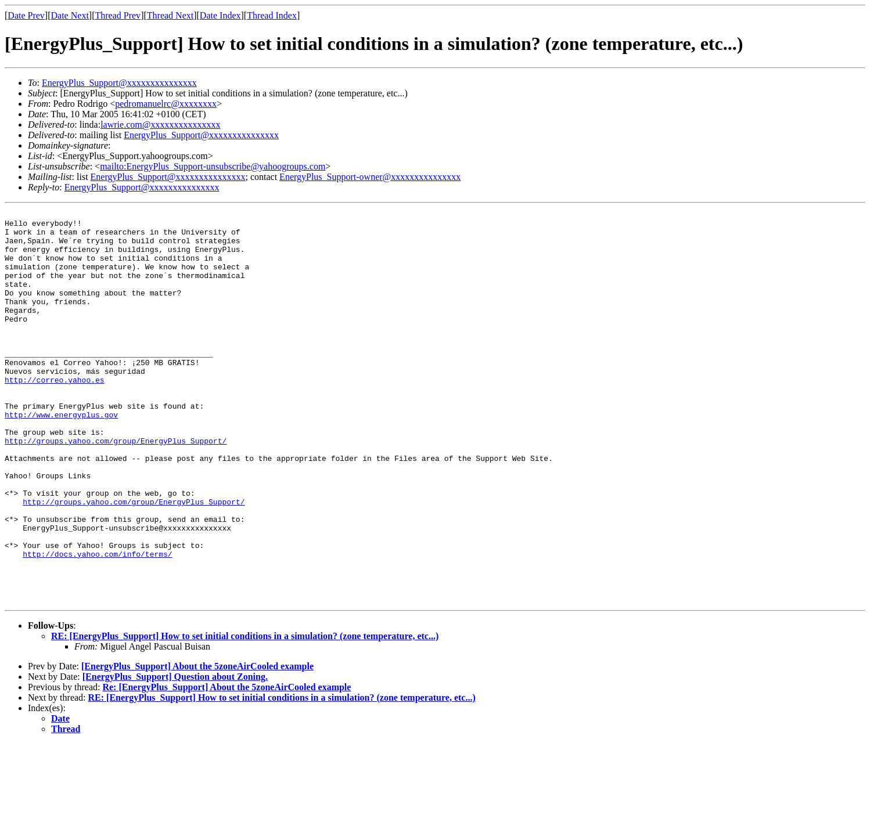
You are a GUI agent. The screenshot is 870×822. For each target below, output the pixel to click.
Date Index (220, 15)
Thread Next (170, 15)
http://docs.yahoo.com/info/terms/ (97, 623)
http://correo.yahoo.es (55, 414)
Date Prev (26, 15)
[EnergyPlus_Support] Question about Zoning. (175, 755)
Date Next (70, 15)
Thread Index (272, 15)
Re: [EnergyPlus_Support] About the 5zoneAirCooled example (226, 765)
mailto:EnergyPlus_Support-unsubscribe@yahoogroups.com (212, 166)
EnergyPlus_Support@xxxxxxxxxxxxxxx (119, 83)
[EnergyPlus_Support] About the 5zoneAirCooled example (197, 744)
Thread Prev (118, 15)
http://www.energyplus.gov (61, 456)
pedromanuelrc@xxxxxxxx (166, 104)
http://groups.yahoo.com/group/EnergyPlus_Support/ (116, 487)
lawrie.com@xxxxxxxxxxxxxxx (160, 124)
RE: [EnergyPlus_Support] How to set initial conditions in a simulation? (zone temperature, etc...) (244, 714)
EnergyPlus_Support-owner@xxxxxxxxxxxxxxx (370, 177)
